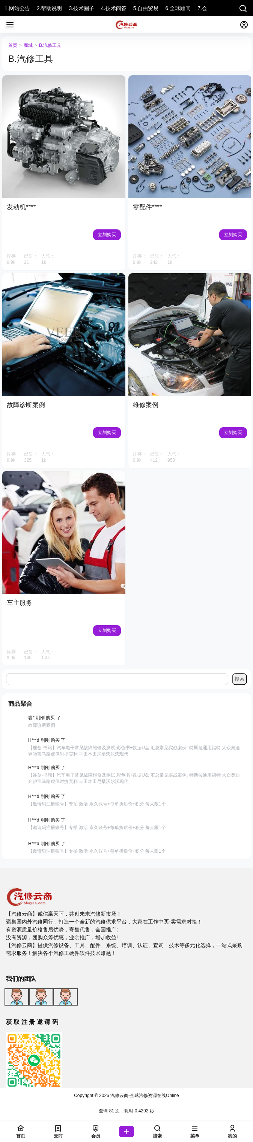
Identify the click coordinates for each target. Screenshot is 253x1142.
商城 (28, 45)
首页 (12, 45)
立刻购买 (107, 234)
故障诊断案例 (26, 405)
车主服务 (19, 602)
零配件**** (147, 207)
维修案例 (145, 405)
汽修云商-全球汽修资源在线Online (144, 1095)
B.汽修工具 (50, 45)
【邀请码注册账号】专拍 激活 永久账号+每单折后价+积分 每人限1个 (97, 804)
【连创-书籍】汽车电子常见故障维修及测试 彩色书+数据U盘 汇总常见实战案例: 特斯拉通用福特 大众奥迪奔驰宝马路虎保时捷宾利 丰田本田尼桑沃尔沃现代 (134, 751)
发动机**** (21, 207)
